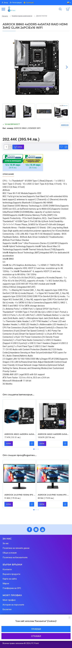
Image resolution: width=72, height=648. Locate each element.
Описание (8, 174)
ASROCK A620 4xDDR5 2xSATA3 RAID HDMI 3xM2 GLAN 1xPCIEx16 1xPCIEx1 (53, 434)
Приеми (36, 629)
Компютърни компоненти (22, 16)
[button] (66, 67)
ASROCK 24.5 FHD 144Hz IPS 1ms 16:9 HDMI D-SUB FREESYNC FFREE (53, 494)
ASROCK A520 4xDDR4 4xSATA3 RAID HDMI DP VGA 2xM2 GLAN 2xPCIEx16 (19, 434)
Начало (5, 16)
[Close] (69, 617)
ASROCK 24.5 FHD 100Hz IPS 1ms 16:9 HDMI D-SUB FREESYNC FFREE (19, 494)
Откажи (36, 636)
